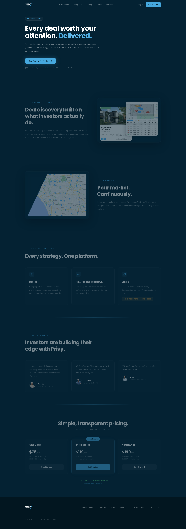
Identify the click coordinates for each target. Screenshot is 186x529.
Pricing (89, 4)
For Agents (77, 4)
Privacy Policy (138, 507)
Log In (140, 4)
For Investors (63, 4)
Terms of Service (154, 507)
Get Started (153, 4)
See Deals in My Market (40, 61)
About (99, 4)
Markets (109, 4)
